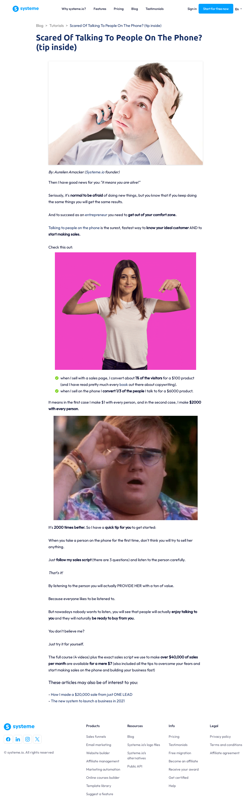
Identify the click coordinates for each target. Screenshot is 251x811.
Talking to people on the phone (74, 227)
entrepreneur (96, 214)
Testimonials (155, 9)
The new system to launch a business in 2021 (88, 700)
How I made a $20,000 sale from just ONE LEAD (91, 694)
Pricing (119, 9)
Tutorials (56, 25)
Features (100, 9)
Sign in (192, 9)
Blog (134, 9)
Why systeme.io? (74, 9)
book (124, 384)
